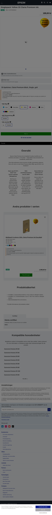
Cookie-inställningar (43, 512)
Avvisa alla (43, 509)
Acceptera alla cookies (43, 506)
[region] (26, 509)
